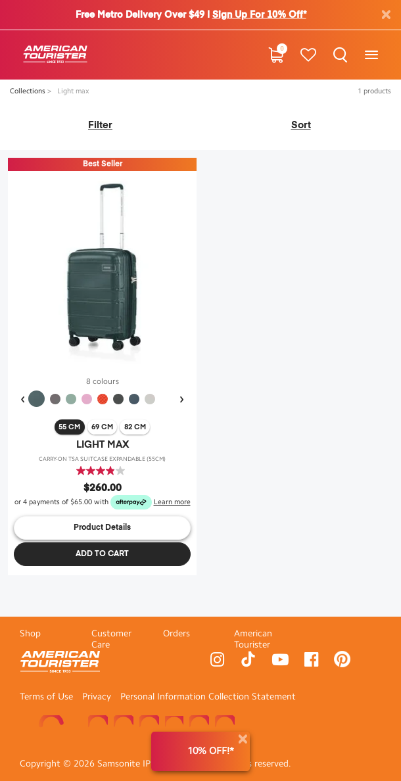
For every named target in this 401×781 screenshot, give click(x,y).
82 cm (135, 427)
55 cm (69, 427)
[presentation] (22, 400)
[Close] (242, 739)
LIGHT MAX (102, 445)
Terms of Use (46, 696)
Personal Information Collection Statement (208, 696)
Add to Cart (102, 554)
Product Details (102, 528)
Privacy (96, 696)
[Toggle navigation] (371, 55)
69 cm (102, 427)
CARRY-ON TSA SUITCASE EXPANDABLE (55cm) (102, 459)
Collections (28, 91)
